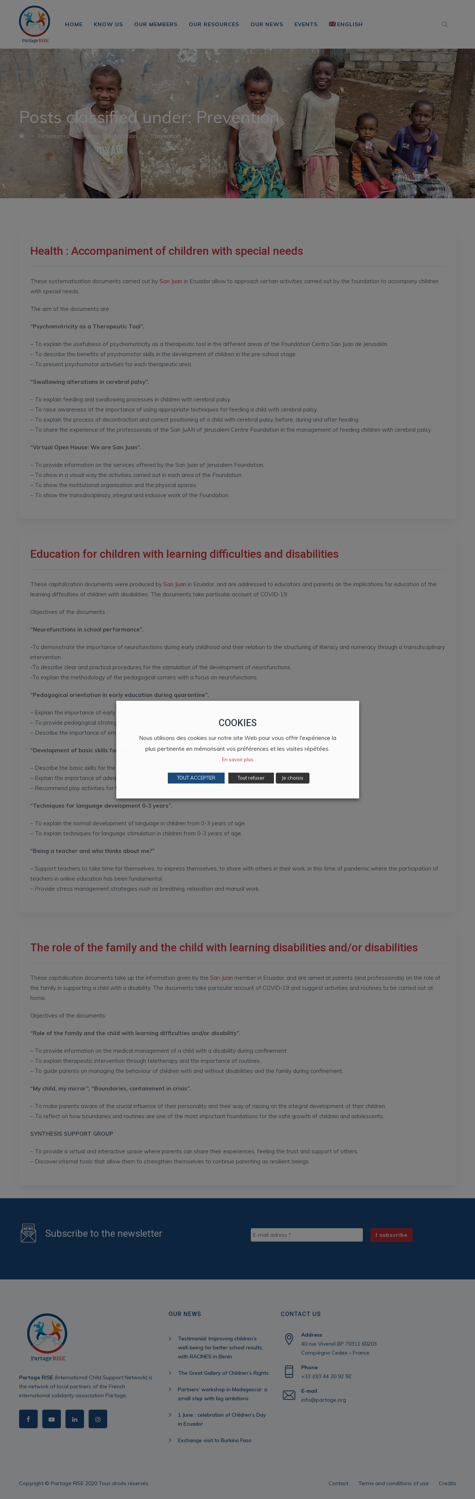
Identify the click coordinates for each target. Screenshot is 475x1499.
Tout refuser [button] (251, 778)
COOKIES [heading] (238, 723)
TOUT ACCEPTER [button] (196, 778)
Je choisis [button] (292, 778)
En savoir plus (237, 759)
